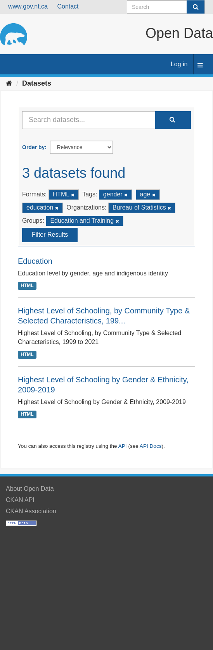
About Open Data (30, 488)
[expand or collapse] (200, 65)
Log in (179, 64)
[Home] (9, 83)
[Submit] (195, 7)
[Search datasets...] (88, 120)
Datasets (36, 83)
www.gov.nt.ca (28, 6)
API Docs (151, 446)
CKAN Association (31, 511)
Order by (33, 147)
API (122, 446)
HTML (27, 285)
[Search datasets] (166, 7)
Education (35, 261)
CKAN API (20, 500)
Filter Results (50, 234)
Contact (67, 6)
